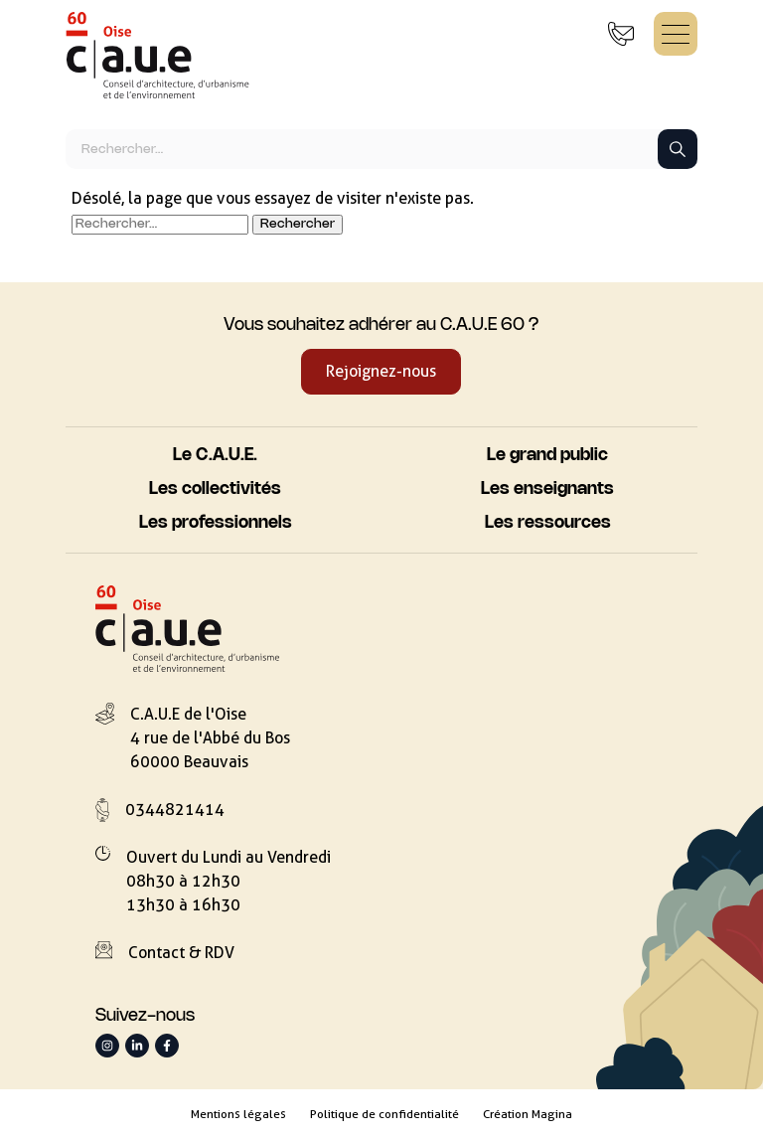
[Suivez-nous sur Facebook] (167, 1045)
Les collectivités (215, 489)
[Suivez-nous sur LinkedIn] (137, 1045)
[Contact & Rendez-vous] (621, 34)
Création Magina (527, 1114)
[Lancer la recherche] (677, 149)
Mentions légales (238, 1114)
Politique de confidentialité (384, 1114)
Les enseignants (547, 489)
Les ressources (548, 523)
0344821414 (175, 809)
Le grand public (547, 455)
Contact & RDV (181, 952)
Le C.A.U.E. (215, 455)
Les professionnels (215, 523)
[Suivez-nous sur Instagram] (107, 1045)
